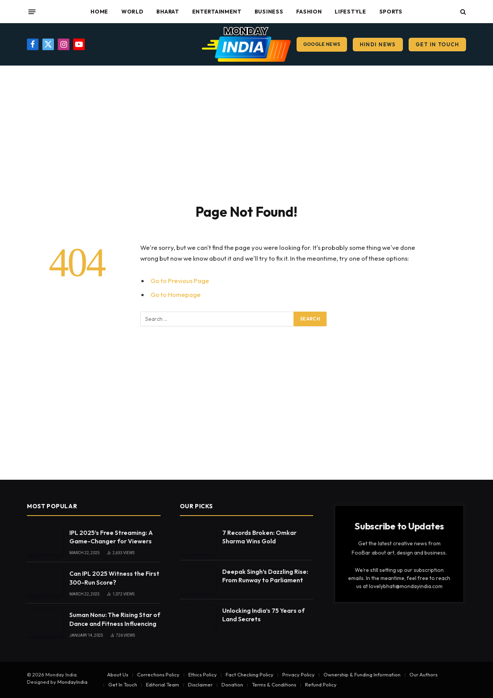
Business (269, 11)
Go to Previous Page (180, 281)
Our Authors (423, 674)
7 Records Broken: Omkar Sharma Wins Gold (259, 537)
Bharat (167, 11)
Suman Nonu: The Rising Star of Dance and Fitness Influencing (114, 619)
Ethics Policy (202, 674)
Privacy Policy (298, 674)
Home (99, 11)
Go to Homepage (176, 294)
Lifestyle (350, 11)
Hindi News (378, 44)
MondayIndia (72, 682)
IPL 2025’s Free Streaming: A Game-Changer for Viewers (111, 537)
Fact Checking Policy (249, 674)
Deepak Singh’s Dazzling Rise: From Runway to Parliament (265, 576)
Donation (232, 684)
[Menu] (32, 11)
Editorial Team (162, 684)
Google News (321, 44)
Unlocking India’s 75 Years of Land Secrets (263, 615)
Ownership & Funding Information (362, 674)
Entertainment (216, 11)
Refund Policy (321, 684)
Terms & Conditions (274, 684)
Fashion (309, 11)
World (132, 11)
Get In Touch (437, 44)
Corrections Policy (158, 674)
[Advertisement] (246, 133)
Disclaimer (200, 684)
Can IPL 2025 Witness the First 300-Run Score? (114, 578)
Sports (390, 11)
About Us (117, 674)
